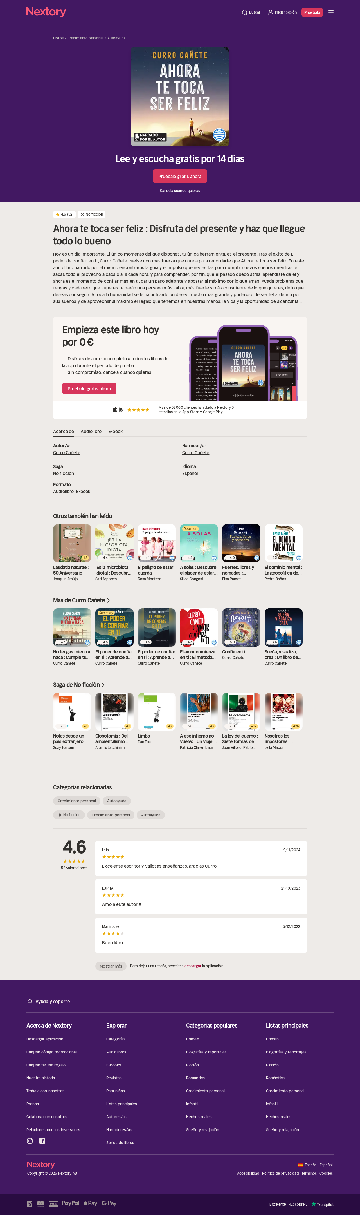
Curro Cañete (66, 452)
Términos (309, 1173)
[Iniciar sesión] (282, 12)
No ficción (63, 473)
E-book (83, 491)
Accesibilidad (248, 1173)
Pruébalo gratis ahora (179, 176)
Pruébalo (312, 12)
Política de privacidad (280, 1173)
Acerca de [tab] (63, 431)
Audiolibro (63, 491)
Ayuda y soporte (48, 1001)
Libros (58, 38)
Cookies (326, 1173)
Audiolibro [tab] (91, 431)
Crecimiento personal (86, 38)
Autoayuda (116, 38)
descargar (192, 966)
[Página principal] (132, 12)
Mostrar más (111, 966)
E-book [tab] (115, 431)
